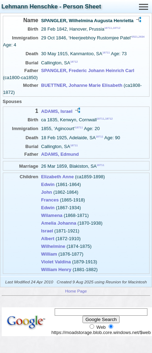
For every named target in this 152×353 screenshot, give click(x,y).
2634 (142, 36)
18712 (117, 28)
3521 (135, 36)
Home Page (76, 291)
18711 (108, 28)
